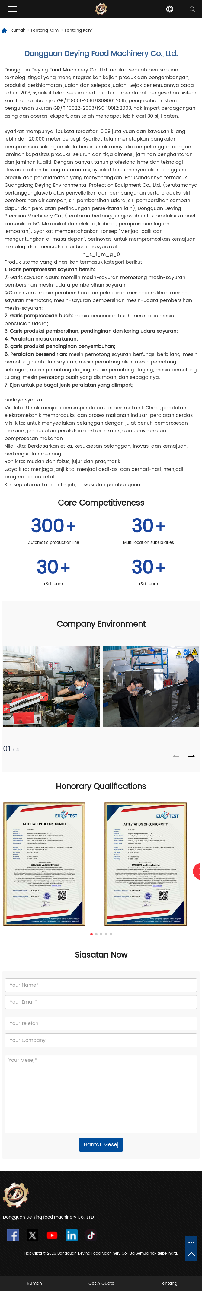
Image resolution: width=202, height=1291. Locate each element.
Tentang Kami (44, 30)
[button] (191, 755)
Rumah (18, 30)
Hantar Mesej (101, 1144)
